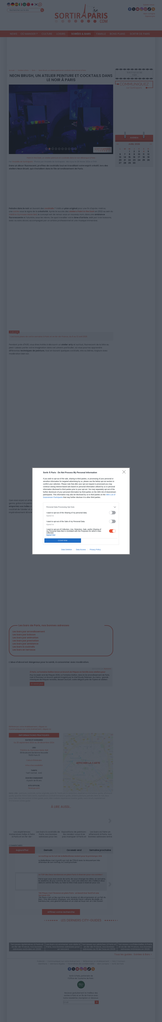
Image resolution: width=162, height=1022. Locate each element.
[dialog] (81, 511)
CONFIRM (62, 540)
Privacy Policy (95, 550)
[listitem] (81, 507)
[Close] (124, 472)
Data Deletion (66, 550)
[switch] (112, 512)
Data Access (81, 550)
